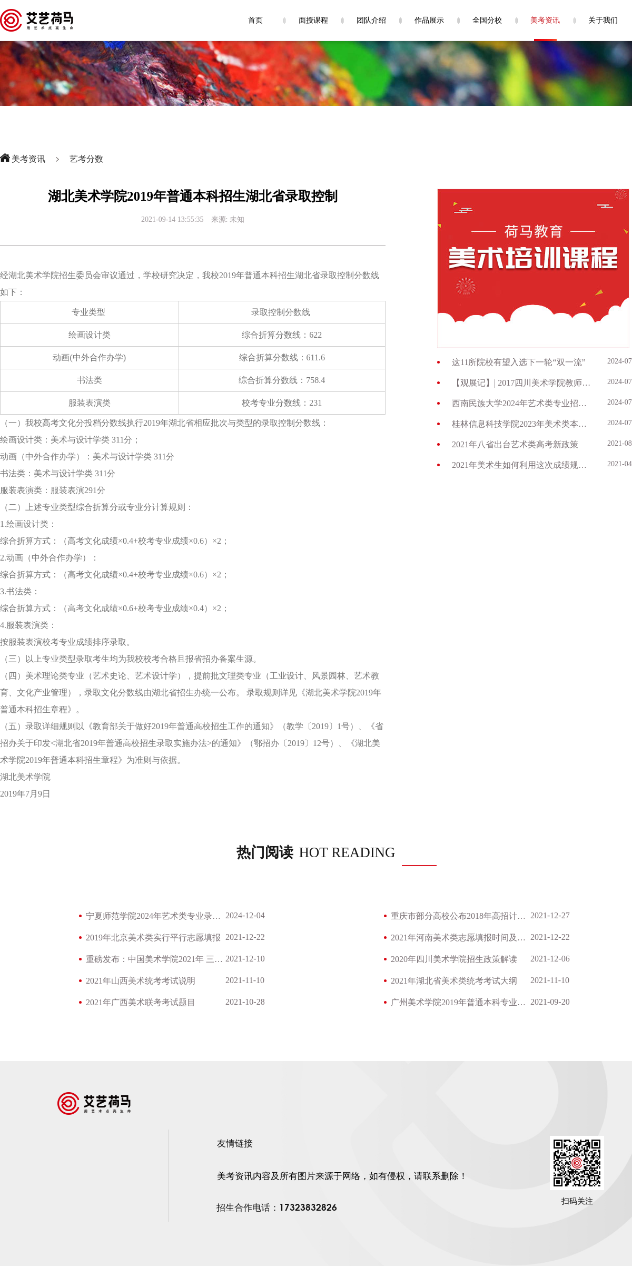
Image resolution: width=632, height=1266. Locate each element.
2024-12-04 (245, 915)
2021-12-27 (550, 915)
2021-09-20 (550, 1001)
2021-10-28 (245, 1001)
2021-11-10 (244, 980)
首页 (255, 20)
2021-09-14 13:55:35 (172, 219)
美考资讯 (545, 20)
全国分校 (487, 20)
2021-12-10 (245, 958)
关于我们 (603, 20)
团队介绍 (371, 20)
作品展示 (429, 20)
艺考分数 (86, 158)
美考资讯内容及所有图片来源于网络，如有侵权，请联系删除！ (342, 1176)
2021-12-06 (550, 958)
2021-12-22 (245, 937)
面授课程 (313, 20)
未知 (237, 219)
